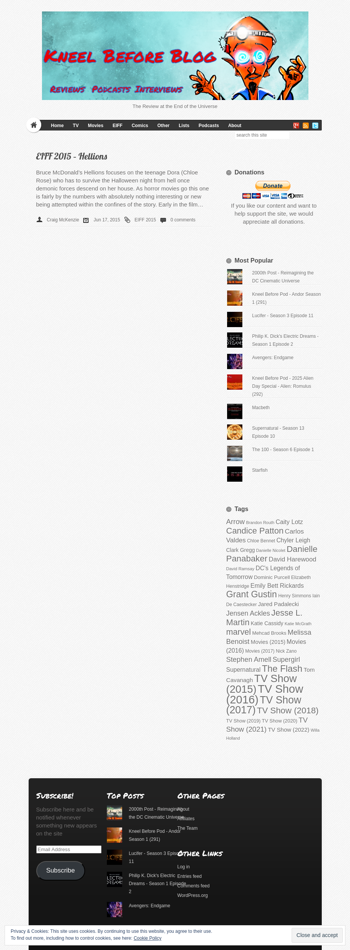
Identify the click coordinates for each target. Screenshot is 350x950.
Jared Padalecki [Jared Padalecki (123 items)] (278, 604)
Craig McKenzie (63, 220)
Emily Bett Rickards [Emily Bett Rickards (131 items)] (277, 585)
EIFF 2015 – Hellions (71, 156)
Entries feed (189, 876)
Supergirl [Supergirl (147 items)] (286, 659)
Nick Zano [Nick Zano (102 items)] (286, 651)
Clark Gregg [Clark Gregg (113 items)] (240, 550)
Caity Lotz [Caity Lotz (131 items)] (289, 521)
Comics (140, 125)
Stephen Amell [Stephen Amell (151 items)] (248, 659)
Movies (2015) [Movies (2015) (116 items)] (268, 642)
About (235, 125)
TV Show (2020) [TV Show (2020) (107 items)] (279, 721)
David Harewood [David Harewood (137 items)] (292, 559)
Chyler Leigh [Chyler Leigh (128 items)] (293, 540)
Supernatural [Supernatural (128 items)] (243, 669)
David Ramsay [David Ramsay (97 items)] (240, 568)
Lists (184, 125)
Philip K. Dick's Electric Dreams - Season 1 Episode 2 (157, 883)
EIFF (118, 125)
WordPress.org (192, 895)
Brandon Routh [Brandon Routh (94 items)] (260, 522)
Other (163, 125)
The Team (187, 828)
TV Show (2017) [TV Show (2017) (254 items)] (264, 705)
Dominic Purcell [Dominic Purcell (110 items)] (272, 577)
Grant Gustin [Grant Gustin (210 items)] (251, 594)
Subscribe (60, 870)
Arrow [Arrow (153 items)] (235, 522)
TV (76, 125)
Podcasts (208, 125)
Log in (183, 866)
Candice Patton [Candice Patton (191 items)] (255, 530)
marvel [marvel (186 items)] (238, 632)
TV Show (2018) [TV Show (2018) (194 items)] (288, 710)
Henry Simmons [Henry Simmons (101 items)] (294, 595)
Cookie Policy (147, 938)
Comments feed (193, 886)
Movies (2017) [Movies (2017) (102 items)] (260, 651)
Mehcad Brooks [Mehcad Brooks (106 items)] (269, 633)
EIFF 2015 (145, 220)
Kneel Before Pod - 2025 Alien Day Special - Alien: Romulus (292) (282, 386)
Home (57, 125)
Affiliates (186, 818)
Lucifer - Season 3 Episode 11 (282, 315)
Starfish (260, 470)
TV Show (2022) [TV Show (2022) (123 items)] (289, 729)
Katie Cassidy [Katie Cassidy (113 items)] (267, 623)
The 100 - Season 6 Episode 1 (283, 449)
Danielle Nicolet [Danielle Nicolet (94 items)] (270, 550)
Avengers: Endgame (273, 357)
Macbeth (260, 407)
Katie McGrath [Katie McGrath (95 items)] (298, 623)
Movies (95, 125)
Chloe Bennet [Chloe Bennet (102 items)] (261, 541)
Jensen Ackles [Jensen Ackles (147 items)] (248, 613)
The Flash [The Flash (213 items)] (282, 668)
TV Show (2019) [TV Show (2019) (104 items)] (243, 721)
